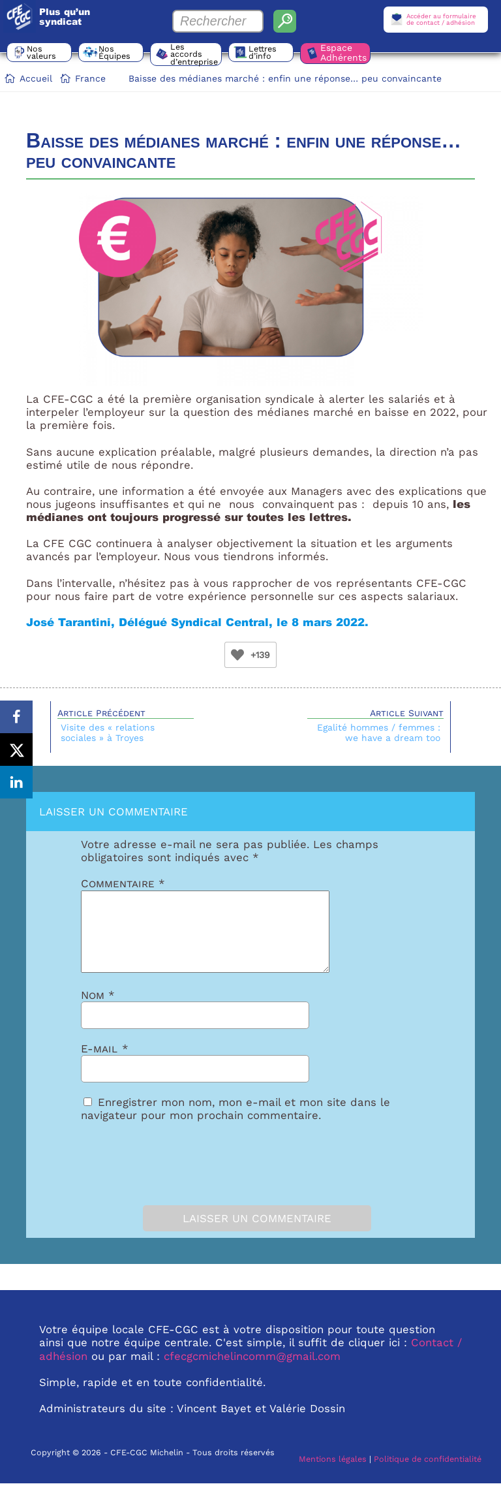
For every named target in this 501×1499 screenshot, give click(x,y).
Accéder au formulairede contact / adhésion (441, 19)
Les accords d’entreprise (194, 54)
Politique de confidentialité (427, 1474)
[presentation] (154, 1175)
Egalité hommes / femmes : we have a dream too (378, 732)
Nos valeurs (41, 52)
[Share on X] (16, 749)
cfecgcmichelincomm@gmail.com (252, 1371)
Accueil (36, 78)
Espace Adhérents (343, 52)
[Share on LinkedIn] (16, 782)
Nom (98, 1010)
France (90, 78)
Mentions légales (333, 1474)
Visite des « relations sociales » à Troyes (108, 732)
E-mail (105, 1064)
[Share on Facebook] (16, 717)
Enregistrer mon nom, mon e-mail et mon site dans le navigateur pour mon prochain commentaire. (235, 1124)
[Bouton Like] (237, 655)
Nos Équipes (114, 52)
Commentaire (123, 883)
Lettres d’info (263, 52)
